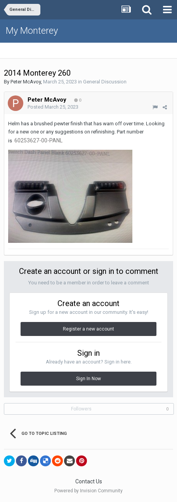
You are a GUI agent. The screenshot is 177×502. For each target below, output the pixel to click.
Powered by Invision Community (88, 490)
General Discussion (105, 82)
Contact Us (88, 481)
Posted (53, 107)
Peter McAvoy (25, 82)
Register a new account (88, 329)
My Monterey (32, 30)
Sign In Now (88, 378)
